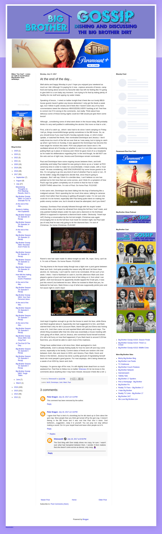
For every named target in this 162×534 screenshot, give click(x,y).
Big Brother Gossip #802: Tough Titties (23, 373)
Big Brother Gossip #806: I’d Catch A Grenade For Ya (23, 198)
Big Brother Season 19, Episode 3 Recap (23, 366)
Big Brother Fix (124, 385)
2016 (16, 387)
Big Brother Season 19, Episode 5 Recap (23, 351)
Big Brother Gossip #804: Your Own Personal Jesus (23, 297)
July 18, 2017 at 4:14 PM (68, 397)
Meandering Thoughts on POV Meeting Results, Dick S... (23, 190)
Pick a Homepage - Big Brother (130, 382)
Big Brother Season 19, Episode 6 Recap (23, 330)
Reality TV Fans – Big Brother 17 (130, 388)
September (20, 177)
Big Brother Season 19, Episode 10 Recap (23, 269)
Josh (61, 382)
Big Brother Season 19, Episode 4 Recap (23, 358)
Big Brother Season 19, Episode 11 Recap (23, 262)
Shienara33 (58, 439)
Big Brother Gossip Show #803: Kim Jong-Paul (23, 338)
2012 (16, 397)
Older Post (103, 500)
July (18, 184)
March (19, 383)
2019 (16, 168)
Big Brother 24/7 (124, 396)
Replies (52, 434)
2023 (16, 154)
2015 (16, 391)
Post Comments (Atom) (60, 504)
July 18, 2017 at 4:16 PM (68, 412)
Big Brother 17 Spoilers (127, 379)
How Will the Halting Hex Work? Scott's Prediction (23, 277)
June (18, 380)
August (19, 181)
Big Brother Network (126, 370)
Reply (49, 404)
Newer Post (45, 500)
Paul (69, 382)
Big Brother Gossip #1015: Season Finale (134, 340)
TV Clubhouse (123, 364)
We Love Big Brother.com (128, 399)
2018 (16, 171)
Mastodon (9, 527)
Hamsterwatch (123, 373)
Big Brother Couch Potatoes (129, 367)
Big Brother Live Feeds (127, 361)
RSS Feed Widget (23, 105)
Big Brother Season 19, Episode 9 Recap (23, 290)
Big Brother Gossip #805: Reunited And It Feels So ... (23, 246)
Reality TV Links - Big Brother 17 (130, 393)
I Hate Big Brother (125, 390)
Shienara (82, 369)
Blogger (85, 519)
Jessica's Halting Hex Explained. (23, 210)
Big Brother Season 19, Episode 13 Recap (23, 237)
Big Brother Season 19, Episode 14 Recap (23, 224)
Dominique (54, 382)
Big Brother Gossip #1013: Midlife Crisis (133, 348)
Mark (65, 382)
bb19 (48, 382)
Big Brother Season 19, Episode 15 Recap (23, 217)
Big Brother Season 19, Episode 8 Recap (23, 310)
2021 (16, 161)
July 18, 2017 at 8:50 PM (76, 439)
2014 (16, 394)
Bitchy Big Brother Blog (127, 358)
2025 (16, 151)
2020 (16, 164)
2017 (16, 174)
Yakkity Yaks (123, 376)
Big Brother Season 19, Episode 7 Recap (23, 318)
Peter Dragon (52, 397)
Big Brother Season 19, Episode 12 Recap (23, 254)
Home (74, 500)
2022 (16, 158)
